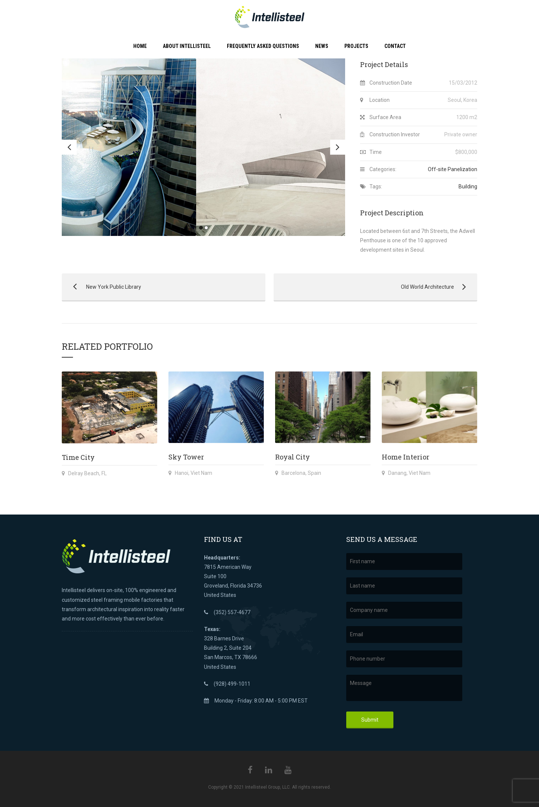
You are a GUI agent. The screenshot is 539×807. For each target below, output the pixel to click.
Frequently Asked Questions (263, 46)
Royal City (292, 456)
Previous (69, 147)
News (321, 46)
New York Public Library (101, 287)
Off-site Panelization (452, 169)
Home (140, 46)
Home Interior (405, 456)
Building (468, 186)
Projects (356, 46)
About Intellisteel (187, 46)
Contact (395, 46)
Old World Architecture (372, 287)
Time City (78, 457)
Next (337, 147)
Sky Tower (186, 456)
